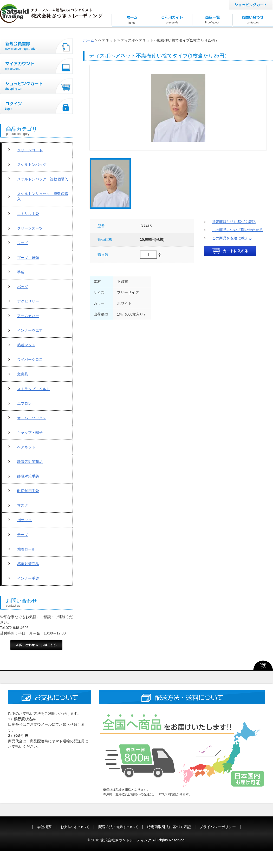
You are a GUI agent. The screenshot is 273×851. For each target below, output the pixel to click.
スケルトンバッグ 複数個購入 (42, 179)
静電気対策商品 (30, 462)
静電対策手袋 (28, 476)
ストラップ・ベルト (33, 389)
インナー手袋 (28, 578)
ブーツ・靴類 (28, 258)
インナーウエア (30, 330)
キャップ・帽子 (30, 432)
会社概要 (44, 827)
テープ (22, 535)
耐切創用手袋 (28, 491)
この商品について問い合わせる (237, 230)
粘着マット (26, 345)
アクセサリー (28, 301)
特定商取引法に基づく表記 (234, 222)
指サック (24, 520)
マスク (22, 505)
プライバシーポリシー (217, 827)
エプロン (24, 403)
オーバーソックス (31, 418)
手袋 (20, 272)
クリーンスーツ (30, 228)
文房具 (22, 374)
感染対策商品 (28, 564)
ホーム (88, 40)
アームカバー (28, 316)
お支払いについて (74, 827)
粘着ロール (26, 549)
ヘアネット (26, 447)
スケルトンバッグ (31, 164)
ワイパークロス (30, 359)
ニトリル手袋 (28, 214)
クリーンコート (30, 150)
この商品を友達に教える (232, 238)
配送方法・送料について (118, 827)
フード (22, 243)
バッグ (22, 287)
